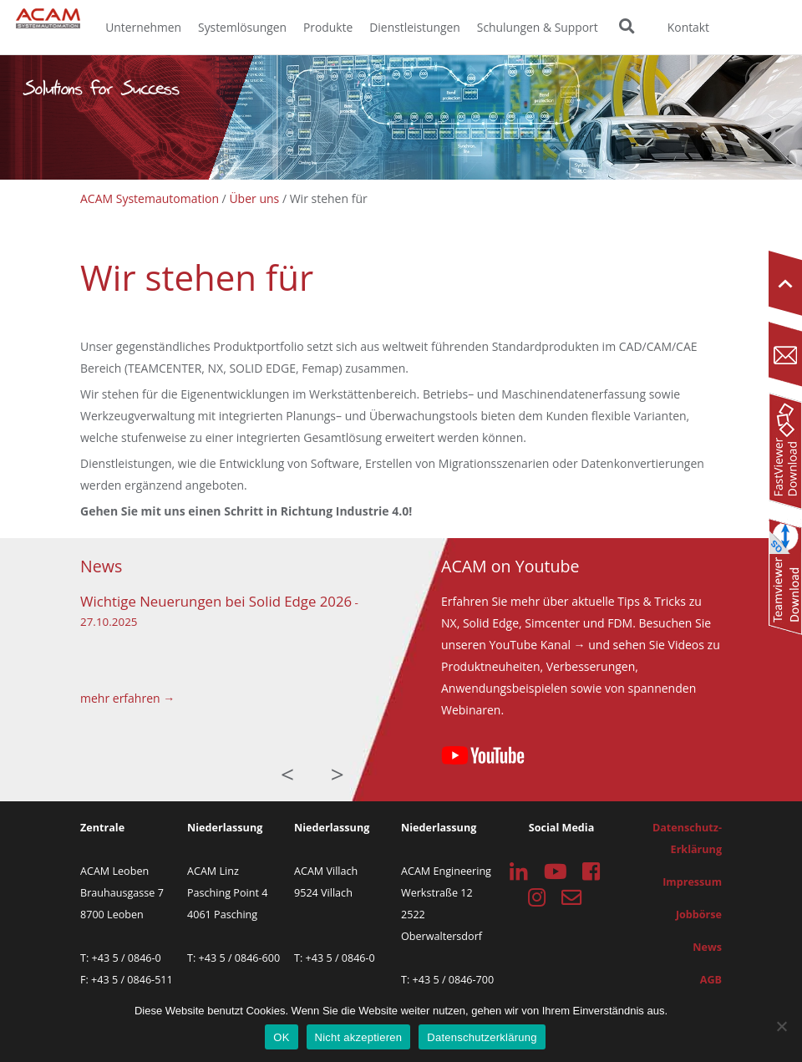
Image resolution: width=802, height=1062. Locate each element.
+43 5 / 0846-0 (126, 958)
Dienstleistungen (414, 27)
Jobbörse (699, 914)
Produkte (328, 27)
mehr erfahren (120, 698)
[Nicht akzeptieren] (781, 1026)
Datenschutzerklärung (481, 1037)
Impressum (692, 882)
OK (281, 1037)
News (707, 947)
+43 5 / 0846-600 (240, 958)
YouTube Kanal (530, 645)
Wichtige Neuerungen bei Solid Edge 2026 (216, 601)
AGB (711, 980)
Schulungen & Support (537, 27)
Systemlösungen (242, 27)
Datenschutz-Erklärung (687, 838)
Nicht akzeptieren (359, 1037)
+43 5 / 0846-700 (454, 980)
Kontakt (688, 27)
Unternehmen (143, 27)
